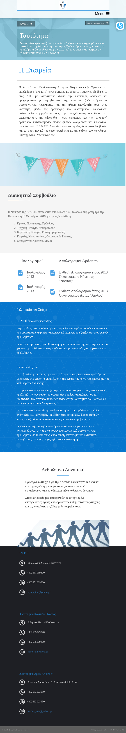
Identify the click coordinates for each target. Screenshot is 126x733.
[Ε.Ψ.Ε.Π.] (63, 5)
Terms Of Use (117, 729)
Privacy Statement (98, 729)
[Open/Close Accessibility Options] (120, 26)
